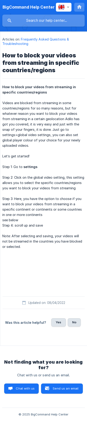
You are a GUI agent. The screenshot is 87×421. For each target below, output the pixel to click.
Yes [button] (58, 322)
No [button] (74, 322)
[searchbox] (43, 21)
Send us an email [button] (65, 388)
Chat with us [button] (25, 388)
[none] (29, 7)
